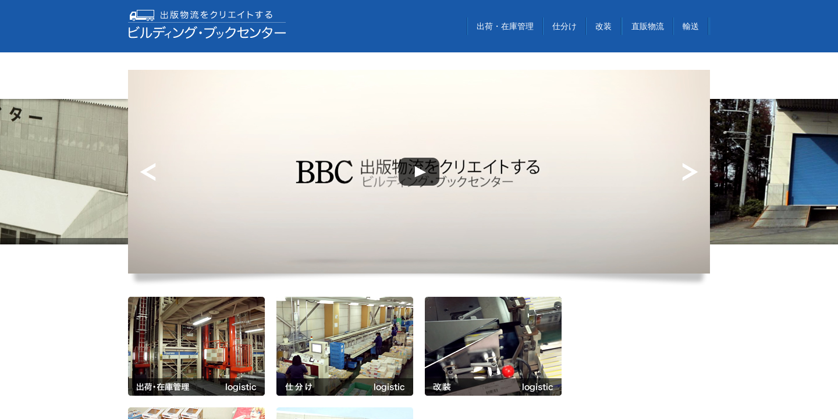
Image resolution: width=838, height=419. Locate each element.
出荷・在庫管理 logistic (196, 346)
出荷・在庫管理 (505, 26)
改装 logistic (493, 346)
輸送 (691, 26)
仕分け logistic (344, 346)
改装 (603, 26)
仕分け (564, 26)
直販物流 (647, 26)
